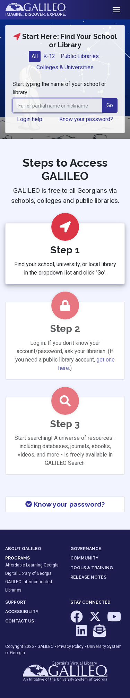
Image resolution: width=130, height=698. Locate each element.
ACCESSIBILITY (21, 611)
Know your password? (65, 504)
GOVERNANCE (85, 548)
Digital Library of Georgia (28, 573)
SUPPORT (15, 602)
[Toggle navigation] (116, 10)
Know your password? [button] (86, 119)
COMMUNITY (84, 558)
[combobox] (57, 105)
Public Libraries (80, 56)
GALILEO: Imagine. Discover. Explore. (41, 10)
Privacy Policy (70, 646)
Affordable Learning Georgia (32, 565)
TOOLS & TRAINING (91, 567)
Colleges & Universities (65, 67)
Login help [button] (29, 119)
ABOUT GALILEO (23, 548)
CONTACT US (19, 621)
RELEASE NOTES (88, 577)
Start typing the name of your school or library (59, 88)
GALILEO (45, 646)
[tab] (35, 56)
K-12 (49, 56)
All (35, 56)
